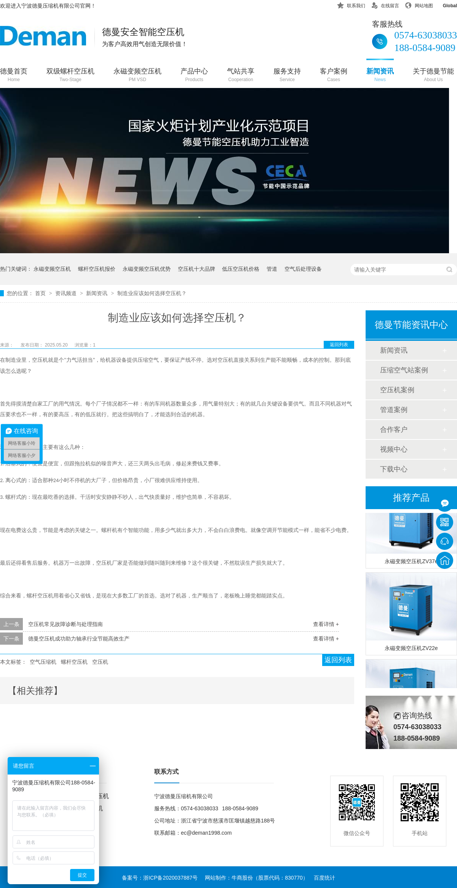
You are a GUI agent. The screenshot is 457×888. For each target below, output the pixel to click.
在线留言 (385, 4)
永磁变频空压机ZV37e (411, 562)
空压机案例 (397, 390)
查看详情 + (326, 624)
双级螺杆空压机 (70, 75)
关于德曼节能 (433, 75)
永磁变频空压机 (137, 75)
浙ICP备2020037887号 (170, 878)
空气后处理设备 (303, 269)
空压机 (100, 662)
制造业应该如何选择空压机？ (152, 293)
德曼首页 (13, 75)
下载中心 (393, 469)
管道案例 (393, 410)
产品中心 (194, 75)
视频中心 (393, 449)
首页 (41, 293)
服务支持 (287, 75)
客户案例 (333, 75)
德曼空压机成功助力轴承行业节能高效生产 (78, 639)
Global (445, 4)
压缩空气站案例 (404, 370)
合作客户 (393, 429)
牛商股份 (242, 878)
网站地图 (419, 4)
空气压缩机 (43, 662)
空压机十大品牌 (196, 269)
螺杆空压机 (74, 662)
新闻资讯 (380, 75)
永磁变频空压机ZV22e (411, 649)
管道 (272, 269)
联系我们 (351, 4)
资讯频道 (66, 293)
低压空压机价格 (240, 269)
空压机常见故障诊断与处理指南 (65, 624)
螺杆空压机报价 (96, 269)
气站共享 (240, 75)
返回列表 (339, 344)
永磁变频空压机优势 (147, 269)
